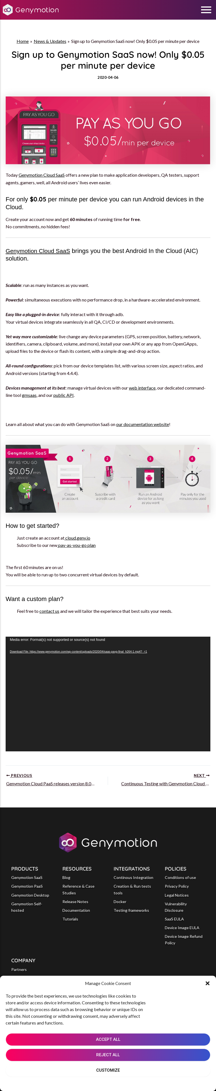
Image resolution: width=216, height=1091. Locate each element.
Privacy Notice (121, 1083)
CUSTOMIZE (108, 1070)
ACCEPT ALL (108, 1039)
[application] (108, 694)
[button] (207, 983)
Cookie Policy (90, 1083)
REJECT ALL (108, 1054)
